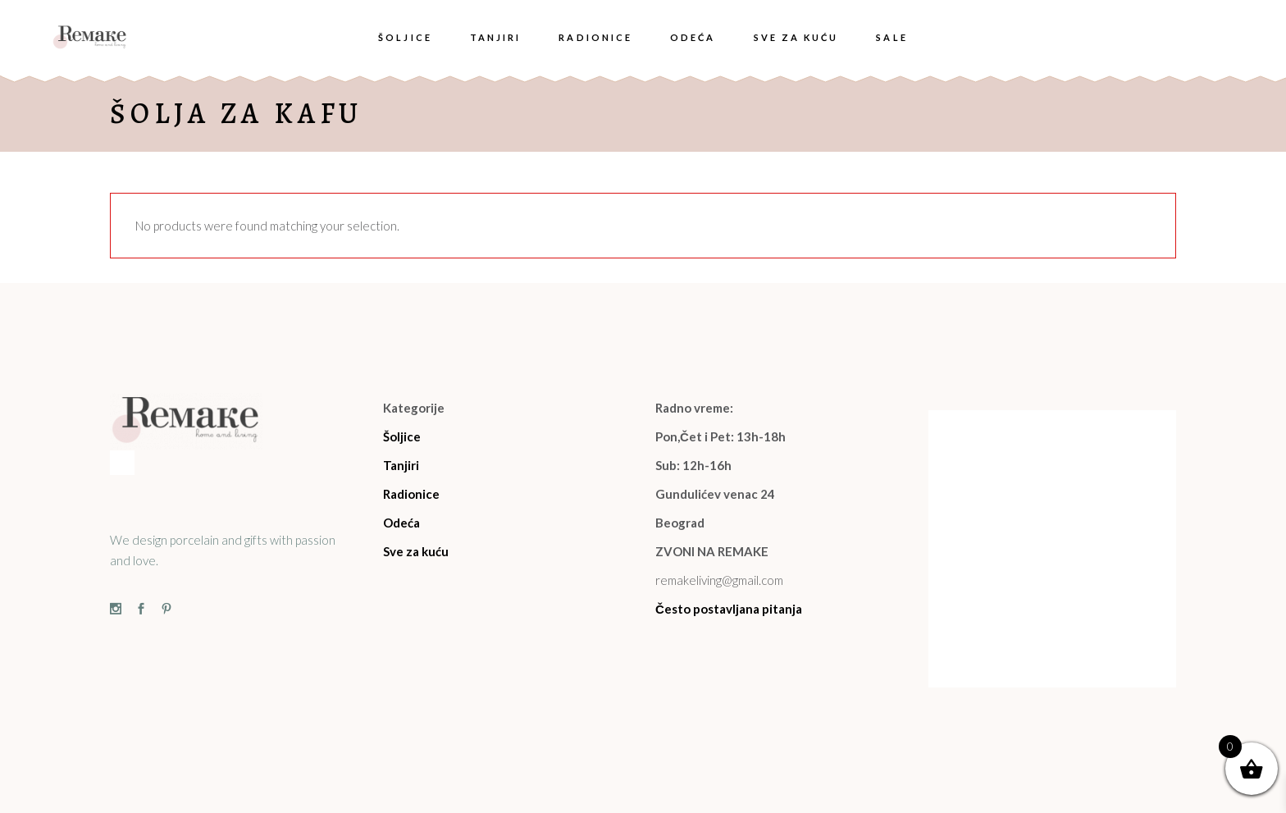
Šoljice (402, 436)
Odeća (401, 522)
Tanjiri (401, 465)
